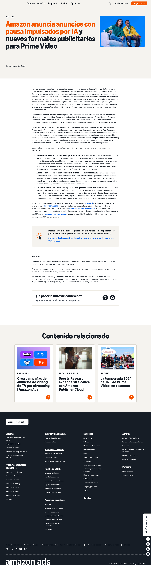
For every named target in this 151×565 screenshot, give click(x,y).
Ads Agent (48, 529)
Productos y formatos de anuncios (16, 466)
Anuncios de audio (12, 491)
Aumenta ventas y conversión (16, 452)
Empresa (52, 3)
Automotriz (88, 438)
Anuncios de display (13, 484)
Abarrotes (87, 461)
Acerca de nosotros (13, 545)
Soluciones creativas (54, 449)
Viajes (86, 490)
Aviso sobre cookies (93, 545)
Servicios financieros (91, 457)
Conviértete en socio (129, 475)
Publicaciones (88, 479)
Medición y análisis (53, 469)
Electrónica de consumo (92, 446)
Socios (64, 3)
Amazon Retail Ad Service (54, 520)
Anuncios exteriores (13, 495)
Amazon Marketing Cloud (54, 508)
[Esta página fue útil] (112, 298)
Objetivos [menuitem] (10, 434)
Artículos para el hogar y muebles (92, 470)
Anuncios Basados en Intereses (71, 545)
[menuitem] (17, 481)
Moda (85, 453)
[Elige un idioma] (17, 422)
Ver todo (9, 499)
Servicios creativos (51, 457)
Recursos (125, 446)
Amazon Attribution (52, 473)
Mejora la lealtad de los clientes (14, 456)
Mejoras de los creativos (53, 453)
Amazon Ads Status (112, 545)
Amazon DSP (49, 504)
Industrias (88, 434)
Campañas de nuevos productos (52, 524)
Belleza (86, 442)
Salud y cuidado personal (92, 465)
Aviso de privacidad (49, 545)
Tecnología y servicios (55, 500)
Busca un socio (127, 471)
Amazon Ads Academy (130, 438)
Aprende (75, 3)
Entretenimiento (90, 450)
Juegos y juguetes (90, 487)
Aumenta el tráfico (12, 448)
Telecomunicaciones (91, 483)
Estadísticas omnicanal (53, 488)
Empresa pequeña (35, 3)
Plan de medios (50, 442)
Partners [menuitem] (126, 467)
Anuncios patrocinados (14, 472)
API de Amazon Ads (52, 512)
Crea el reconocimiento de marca (15, 439)
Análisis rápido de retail (53, 492)
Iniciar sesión (121, 3)
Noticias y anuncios (129, 459)
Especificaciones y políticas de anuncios (133, 450)
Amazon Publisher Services (54, 516)
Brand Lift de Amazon (53, 477)
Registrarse (139, 3)
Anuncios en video (12, 487)
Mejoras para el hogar (91, 475)
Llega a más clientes (13, 444)
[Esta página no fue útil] (105, 298)
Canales (87, 498)
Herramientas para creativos (55, 461)
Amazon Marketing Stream (54, 481)
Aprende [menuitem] (126, 434)
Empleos (127, 545)
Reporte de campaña (52, 485)
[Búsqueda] (110, 4)
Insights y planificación (55, 434)
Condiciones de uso (31, 545)
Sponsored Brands (12, 480)
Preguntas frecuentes (130, 455)
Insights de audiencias (53, 438)
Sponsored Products (13, 476)
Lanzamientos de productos (132, 442)
